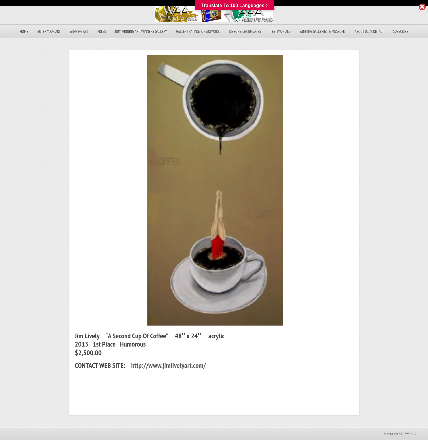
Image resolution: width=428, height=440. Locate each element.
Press (101, 31)
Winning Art (79, 31)
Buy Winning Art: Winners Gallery (141, 31)
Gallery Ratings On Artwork (198, 31)
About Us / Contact (369, 31)
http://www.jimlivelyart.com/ (168, 365)
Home (24, 31)
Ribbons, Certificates (245, 31)
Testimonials (280, 31)
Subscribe (400, 31)
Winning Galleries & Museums (322, 31)
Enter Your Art (48, 31)
